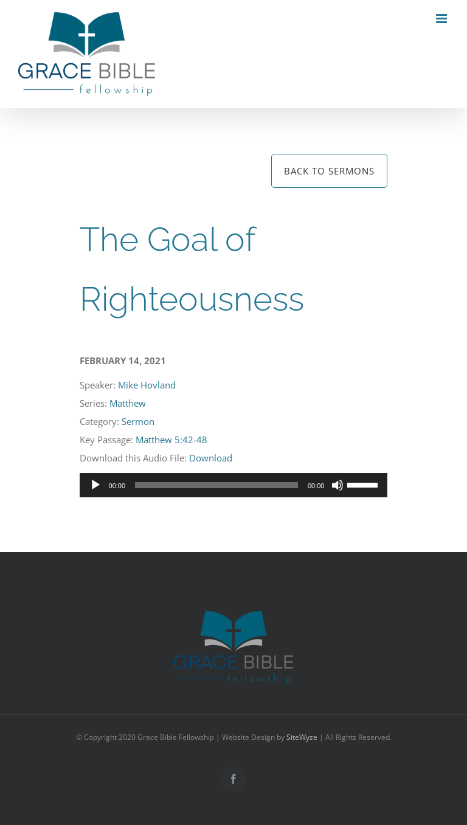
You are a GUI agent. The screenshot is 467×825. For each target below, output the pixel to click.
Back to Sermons (329, 171)
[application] (234, 485)
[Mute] (337, 485)
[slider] (216, 485)
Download (210, 458)
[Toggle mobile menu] (442, 18)
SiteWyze (301, 737)
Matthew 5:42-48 (171, 439)
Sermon (138, 421)
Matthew (127, 403)
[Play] (95, 485)
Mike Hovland (147, 385)
